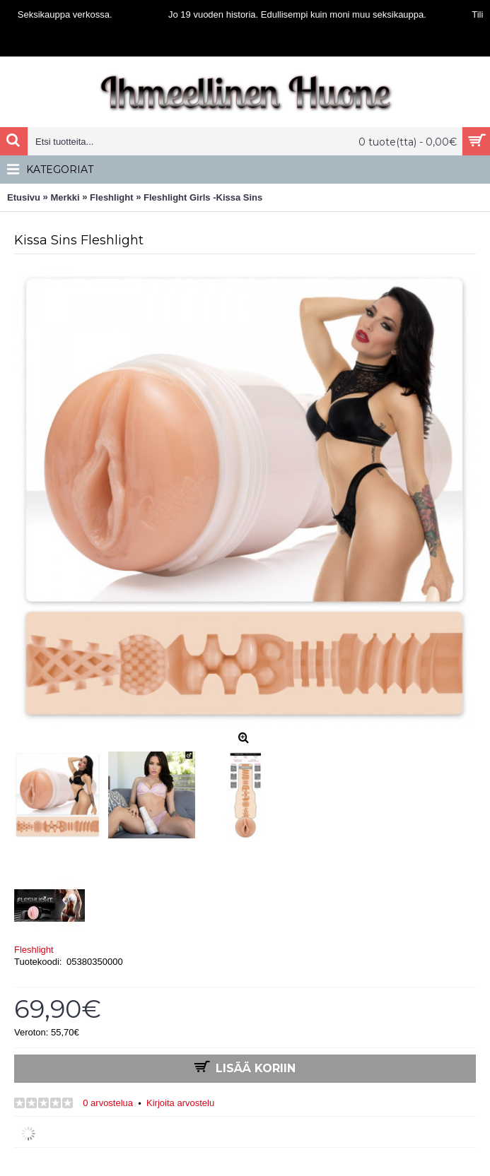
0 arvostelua (108, 1103)
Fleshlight (34, 949)
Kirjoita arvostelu (180, 1103)
